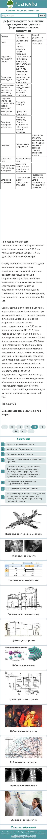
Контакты (33, 10)
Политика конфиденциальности (23, 836)
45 (23, 431)
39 (12, 427)
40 (20, 427)
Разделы (22, 10)
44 (16, 431)
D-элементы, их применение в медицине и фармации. (21, 482)
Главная (10, 10)
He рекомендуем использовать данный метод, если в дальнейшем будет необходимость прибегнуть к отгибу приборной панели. (26, 497)
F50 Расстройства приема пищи (22, 488)
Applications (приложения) (19, 449)
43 (42, 427)
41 (27, 427)
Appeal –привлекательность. (20, 444)
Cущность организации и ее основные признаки (25, 460)
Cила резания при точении (20, 454)
